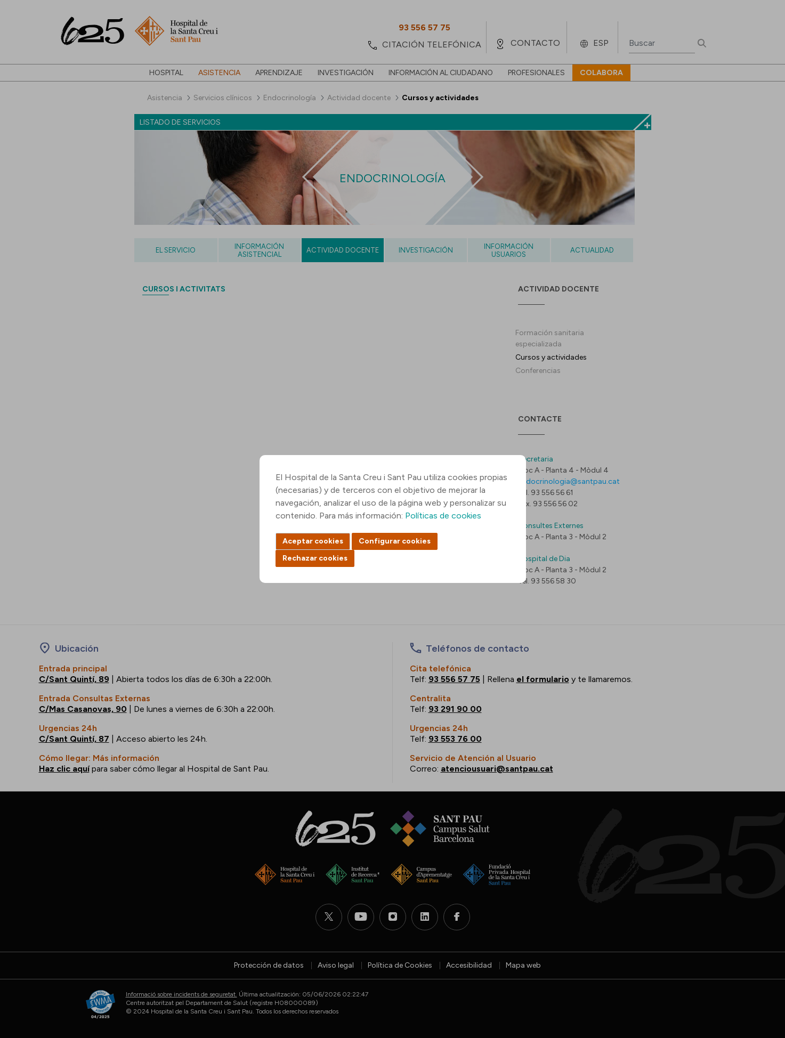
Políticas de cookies (443, 515)
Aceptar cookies (312, 541)
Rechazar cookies (314, 558)
